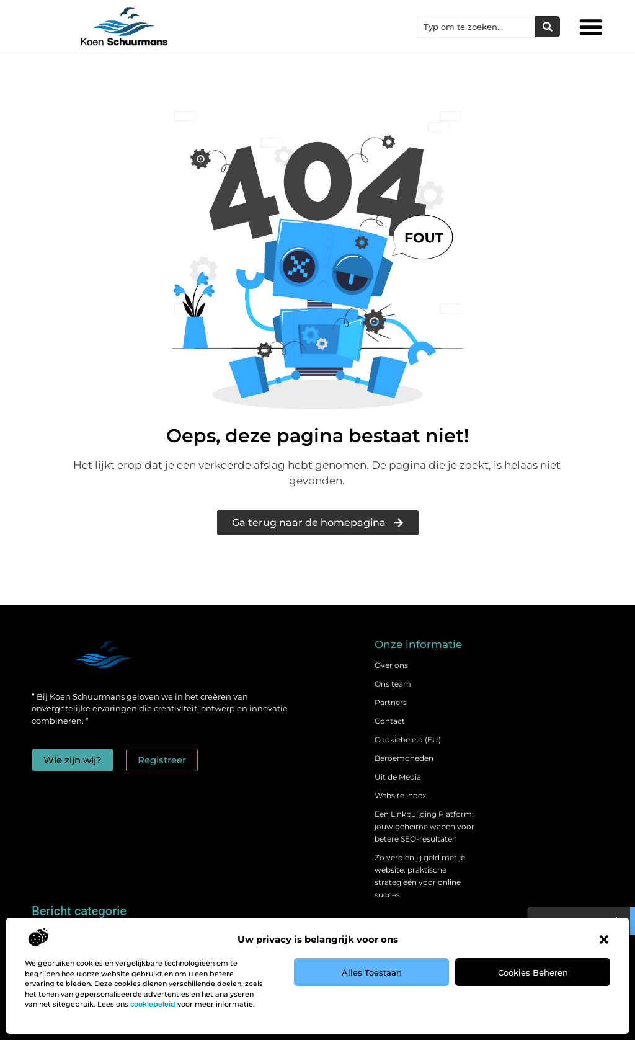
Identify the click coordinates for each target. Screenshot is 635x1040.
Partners (391, 702)
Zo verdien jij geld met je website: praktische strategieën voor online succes (420, 876)
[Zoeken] (547, 26)
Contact (390, 721)
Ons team (393, 683)
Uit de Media (398, 776)
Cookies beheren (533, 972)
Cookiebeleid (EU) (408, 739)
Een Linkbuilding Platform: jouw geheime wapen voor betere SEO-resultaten (424, 826)
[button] (604, 939)
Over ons (391, 665)
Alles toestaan (372, 972)
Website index (400, 795)
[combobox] (476, 26)
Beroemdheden (404, 758)
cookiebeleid (152, 1004)
